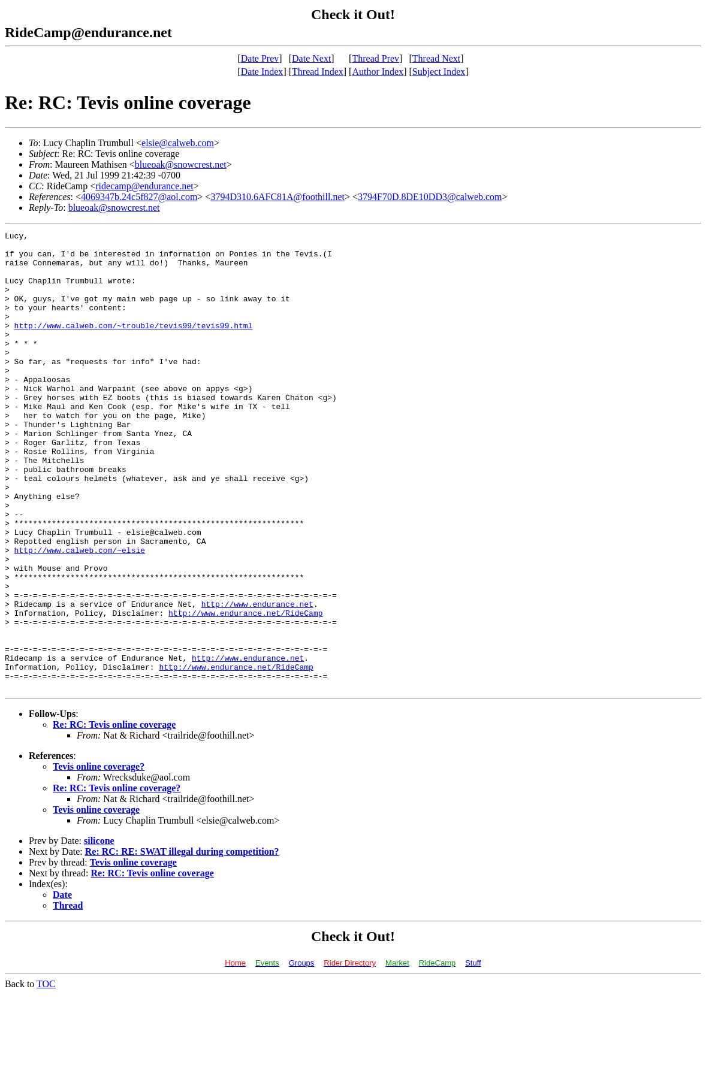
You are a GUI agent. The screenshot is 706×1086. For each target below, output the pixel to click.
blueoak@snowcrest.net (181, 164)
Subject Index (438, 71)
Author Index (377, 71)
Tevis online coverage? (98, 858)
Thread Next (436, 58)
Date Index (262, 71)
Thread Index (317, 71)
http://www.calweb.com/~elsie (79, 614)
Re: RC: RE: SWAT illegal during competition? (182, 943)
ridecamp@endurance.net (144, 186)
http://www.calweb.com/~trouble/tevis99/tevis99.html (133, 345)
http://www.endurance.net (257, 679)
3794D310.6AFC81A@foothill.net (277, 197)
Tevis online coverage (96, 901)
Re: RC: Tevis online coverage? (116, 880)
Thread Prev (375, 58)
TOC (46, 1075)
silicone (99, 932)
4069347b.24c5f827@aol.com (139, 197)
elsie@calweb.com (177, 143)
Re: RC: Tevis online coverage (114, 816)
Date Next (311, 58)
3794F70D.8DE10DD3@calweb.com (430, 197)
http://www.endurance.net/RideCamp (245, 690)
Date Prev (260, 58)
